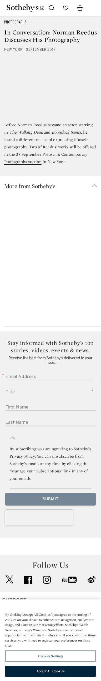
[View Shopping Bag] (80, 8)
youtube (69, 580)
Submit (51, 499)
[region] (50, 640)
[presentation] (39, 518)
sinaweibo (91, 579)
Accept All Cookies (50, 671)
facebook (28, 580)
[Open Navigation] (94, 8)
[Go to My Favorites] (65, 8)
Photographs (15, 22)
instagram (47, 580)
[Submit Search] (51, 8)
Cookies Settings (50, 656)
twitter (9, 580)
